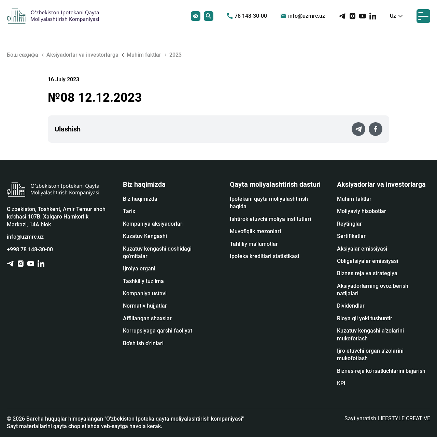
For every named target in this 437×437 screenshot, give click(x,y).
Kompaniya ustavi (145, 293)
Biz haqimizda (140, 199)
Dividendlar (351, 305)
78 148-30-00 (247, 16)
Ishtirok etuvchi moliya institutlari (270, 219)
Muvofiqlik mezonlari (255, 231)
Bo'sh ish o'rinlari (143, 343)
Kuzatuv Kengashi (145, 236)
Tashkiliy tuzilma (143, 281)
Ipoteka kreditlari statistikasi (264, 256)
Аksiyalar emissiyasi (362, 248)
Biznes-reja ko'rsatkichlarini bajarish (381, 371)
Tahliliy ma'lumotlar (254, 244)
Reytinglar (349, 224)
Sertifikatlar (351, 236)
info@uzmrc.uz (303, 16)
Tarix (129, 211)
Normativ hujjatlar (145, 305)
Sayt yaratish (387, 418)
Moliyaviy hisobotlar (361, 211)
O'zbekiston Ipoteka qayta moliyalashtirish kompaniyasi (174, 418)
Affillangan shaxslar (147, 318)
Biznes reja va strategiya (367, 273)
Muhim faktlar (354, 199)
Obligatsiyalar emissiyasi (367, 261)
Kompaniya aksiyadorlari (153, 224)
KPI (341, 383)
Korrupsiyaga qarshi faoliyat (157, 330)
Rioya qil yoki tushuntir (364, 318)
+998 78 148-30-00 (30, 249)
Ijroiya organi (139, 268)
